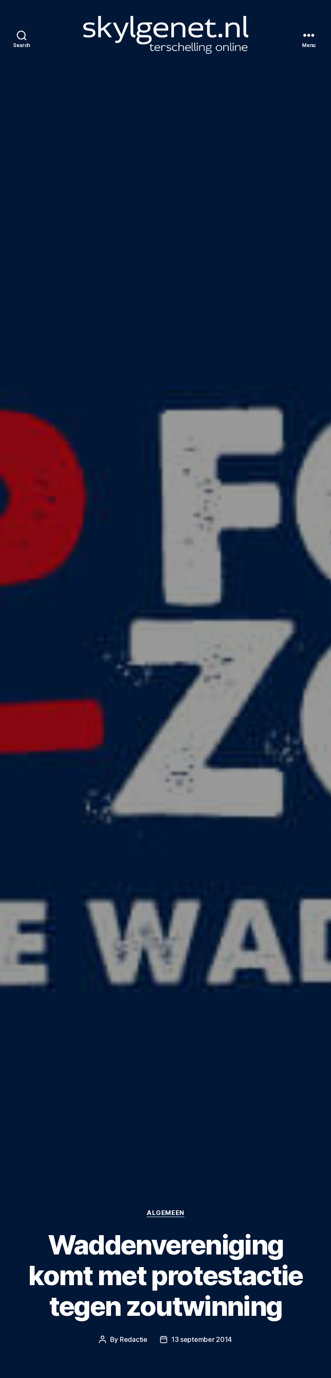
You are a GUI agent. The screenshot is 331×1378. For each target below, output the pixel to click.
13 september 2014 (201, 1339)
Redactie (133, 1339)
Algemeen (165, 1213)
